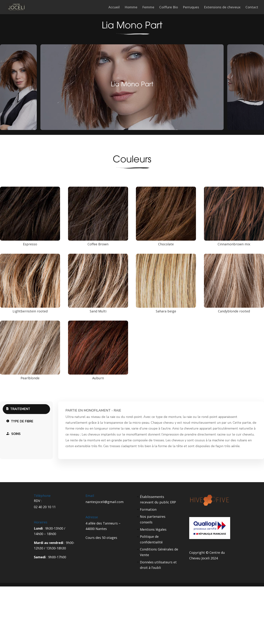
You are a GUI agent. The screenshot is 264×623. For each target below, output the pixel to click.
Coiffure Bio (168, 7)
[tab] (26, 409)
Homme (131, 7)
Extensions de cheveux (222, 7)
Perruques (191, 7)
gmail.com (115, 502)
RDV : (38, 501)
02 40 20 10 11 (45, 507)
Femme (148, 7)
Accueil (114, 7)
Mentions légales (153, 529)
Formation (148, 509)
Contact (251, 7)
